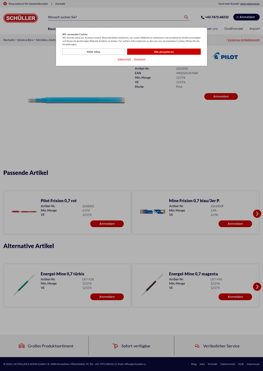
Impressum (139, 59)
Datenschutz (124, 59)
